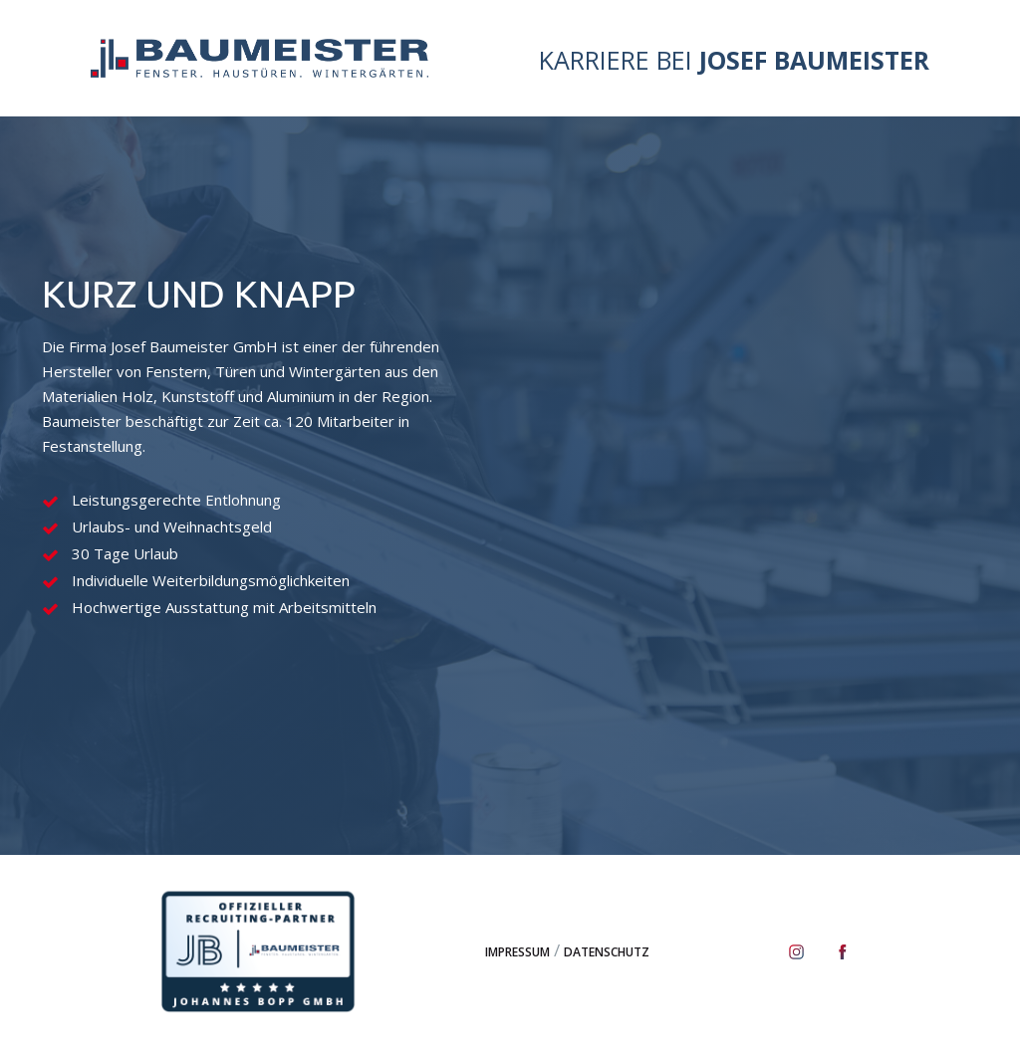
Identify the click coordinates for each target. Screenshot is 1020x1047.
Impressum (517, 951)
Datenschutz (606, 951)
